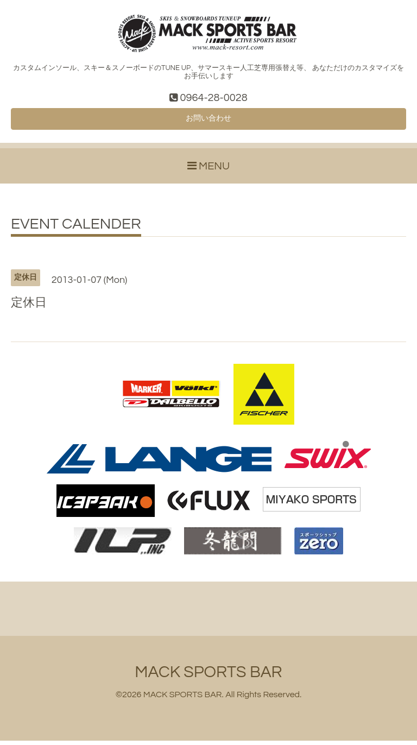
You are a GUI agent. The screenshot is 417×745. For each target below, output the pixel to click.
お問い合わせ (208, 121)
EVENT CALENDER (76, 228)
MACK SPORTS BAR (208, 676)
